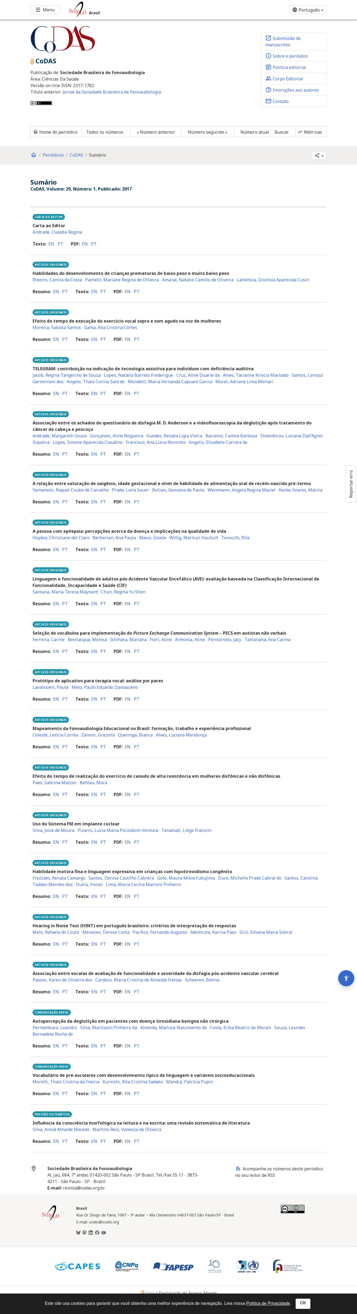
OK (303, 1303)
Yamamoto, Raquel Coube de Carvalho (71, 490)
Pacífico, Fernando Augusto (160, 932)
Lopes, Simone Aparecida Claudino (87, 442)
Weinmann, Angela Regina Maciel (241, 490)
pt (60, 244)
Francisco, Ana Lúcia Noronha (156, 442)
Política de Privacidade (268, 1303)
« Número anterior (156, 132)
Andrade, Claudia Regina (57, 232)
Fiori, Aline (161, 639)
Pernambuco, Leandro (55, 1028)
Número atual (254, 132)
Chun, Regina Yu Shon (123, 592)
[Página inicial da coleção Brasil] (50, 1220)
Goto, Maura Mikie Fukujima (186, 878)
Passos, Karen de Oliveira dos (62, 980)
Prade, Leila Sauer (130, 490)
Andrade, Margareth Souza (60, 436)
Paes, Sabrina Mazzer (54, 783)
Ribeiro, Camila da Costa (57, 280)
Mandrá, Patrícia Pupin (189, 1082)
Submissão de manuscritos (283, 41)
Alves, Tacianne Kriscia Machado (256, 375)
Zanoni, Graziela (98, 735)
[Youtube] (104, 1233)
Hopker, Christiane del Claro (61, 538)
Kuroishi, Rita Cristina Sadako (133, 1082)
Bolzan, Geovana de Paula (178, 490)
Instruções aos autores (292, 90)
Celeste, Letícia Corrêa (55, 735)
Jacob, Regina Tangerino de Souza (67, 375)
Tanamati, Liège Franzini (186, 830)
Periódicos (53, 155)
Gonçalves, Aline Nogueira (116, 436)
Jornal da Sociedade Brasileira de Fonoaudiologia (111, 92)
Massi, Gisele (152, 538)
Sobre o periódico (286, 56)
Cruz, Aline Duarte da (198, 375)
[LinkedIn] (91, 1233)
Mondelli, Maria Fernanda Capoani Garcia (170, 382)
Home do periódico (55, 132)
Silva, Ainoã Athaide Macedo (61, 1129)
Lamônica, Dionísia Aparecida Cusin (273, 280)
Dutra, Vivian (89, 884)
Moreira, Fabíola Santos (57, 327)
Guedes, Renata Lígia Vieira (174, 436)
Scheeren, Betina (202, 980)
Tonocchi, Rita (235, 538)
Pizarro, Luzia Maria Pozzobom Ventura (118, 830)
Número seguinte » (207, 132)
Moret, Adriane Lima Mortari (244, 382)
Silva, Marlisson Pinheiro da (108, 1028)
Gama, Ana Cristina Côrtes (110, 327)
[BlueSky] (78, 1233)
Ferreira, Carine (49, 639)
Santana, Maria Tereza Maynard (65, 592)
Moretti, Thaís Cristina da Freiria (66, 1082)
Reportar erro (351, 484)
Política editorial (285, 67)
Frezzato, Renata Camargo (59, 878)
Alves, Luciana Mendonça (181, 735)
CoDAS (76, 155)
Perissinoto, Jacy (224, 639)
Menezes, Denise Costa (106, 932)
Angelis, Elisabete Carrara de (218, 442)
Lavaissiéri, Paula (50, 687)
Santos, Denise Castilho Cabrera (121, 878)
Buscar (282, 132)
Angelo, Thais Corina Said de (96, 382)
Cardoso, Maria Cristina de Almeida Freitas (138, 980)
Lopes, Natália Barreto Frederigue (138, 375)
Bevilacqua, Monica (87, 639)
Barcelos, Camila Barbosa (231, 436)
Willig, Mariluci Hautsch (193, 538)
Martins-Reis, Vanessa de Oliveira (127, 1129)
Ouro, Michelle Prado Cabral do (249, 878)
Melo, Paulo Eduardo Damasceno (105, 687)
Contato (277, 101)
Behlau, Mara (93, 783)
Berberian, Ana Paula (114, 538)
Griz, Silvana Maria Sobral (266, 932)
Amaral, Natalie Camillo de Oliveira (197, 280)
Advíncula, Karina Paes (213, 932)
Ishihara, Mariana (128, 639)
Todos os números (105, 132)
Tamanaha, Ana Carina (267, 639)
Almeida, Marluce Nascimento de (173, 1028)
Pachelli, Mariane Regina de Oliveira (122, 280)
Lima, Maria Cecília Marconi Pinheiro (143, 884)
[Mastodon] (84, 1233)
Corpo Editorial (284, 78)
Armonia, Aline (190, 639)
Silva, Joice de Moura (53, 830)
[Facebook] (97, 1233)
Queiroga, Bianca (135, 735)
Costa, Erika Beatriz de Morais (240, 1028)
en (51, 244)
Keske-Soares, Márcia (300, 490)
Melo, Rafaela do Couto (56, 932)
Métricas (310, 132)
